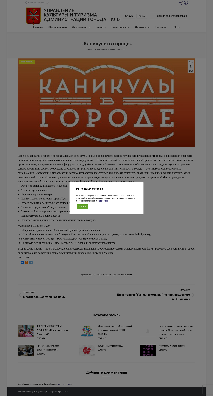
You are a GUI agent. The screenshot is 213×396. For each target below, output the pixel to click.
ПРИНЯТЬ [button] (83, 207)
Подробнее (103, 200)
